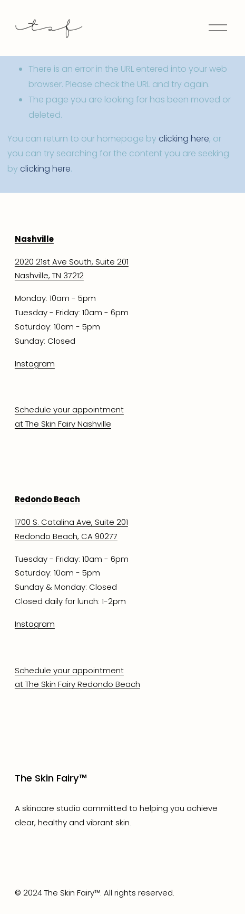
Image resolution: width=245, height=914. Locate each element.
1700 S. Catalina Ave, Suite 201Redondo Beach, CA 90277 (71, 529)
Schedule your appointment (69, 409)
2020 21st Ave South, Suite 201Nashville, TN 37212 (72, 268)
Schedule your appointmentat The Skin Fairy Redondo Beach (77, 677)
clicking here (184, 139)
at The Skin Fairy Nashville (63, 423)
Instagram (35, 363)
